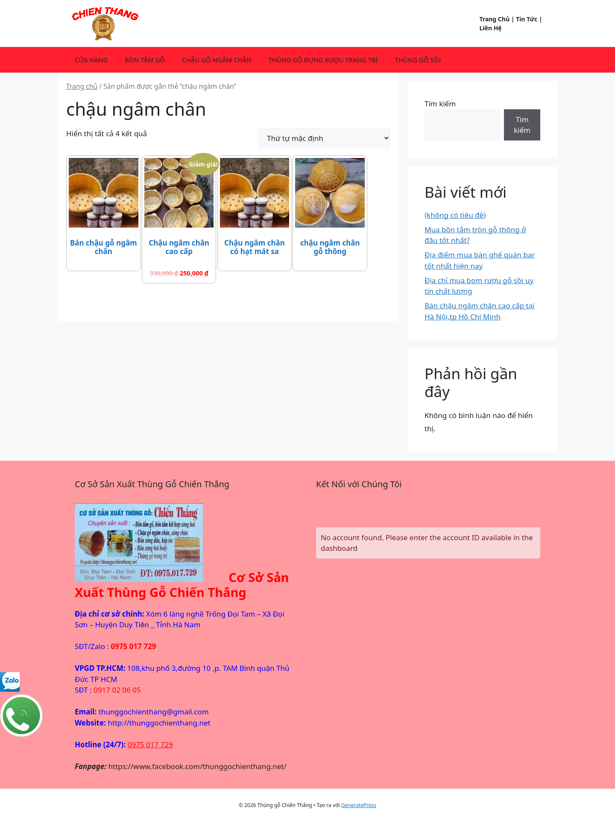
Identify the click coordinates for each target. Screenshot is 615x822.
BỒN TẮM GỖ (145, 60)
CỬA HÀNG (91, 60)
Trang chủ (81, 86)
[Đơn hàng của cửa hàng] (324, 138)
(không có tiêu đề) (455, 215)
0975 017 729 (150, 744)
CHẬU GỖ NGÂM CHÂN (217, 60)
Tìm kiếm (440, 103)
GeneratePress (358, 805)
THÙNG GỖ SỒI (418, 60)
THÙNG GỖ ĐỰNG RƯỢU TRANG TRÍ (323, 60)
